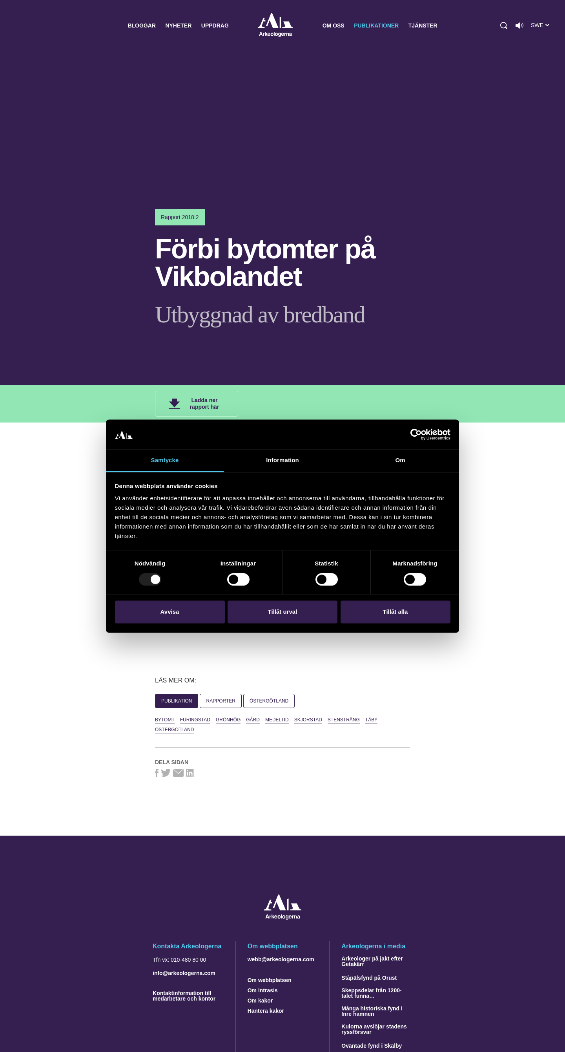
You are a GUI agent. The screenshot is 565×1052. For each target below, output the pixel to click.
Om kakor (260, 1000)
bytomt (165, 720)
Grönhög (228, 720)
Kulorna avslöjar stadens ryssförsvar (374, 1029)
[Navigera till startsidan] (282, 917)
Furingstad (195, 720)
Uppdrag (215, 25)
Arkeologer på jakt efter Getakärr (372, 961)
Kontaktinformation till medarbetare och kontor (184, 995)
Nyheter (178, 25)
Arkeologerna (275, 25)
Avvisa (169, 612)
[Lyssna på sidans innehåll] (519, 25)
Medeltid (277, 720)
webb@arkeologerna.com (281, 959)
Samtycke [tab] (165, 460)
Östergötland (269, 701)
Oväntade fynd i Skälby (371, 1045)
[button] (504, 25)
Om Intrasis (263, 990)
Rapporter (220, 701)
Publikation (176, 701)
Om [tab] (400, 460)
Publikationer (376, 25)
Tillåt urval (282, 612)
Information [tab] (282, 460)
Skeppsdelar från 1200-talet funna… (371, 993)
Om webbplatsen (270, 980)
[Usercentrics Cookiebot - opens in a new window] (416, 434)
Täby (371, 720)
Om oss (333, 25)
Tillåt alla (395, 612)
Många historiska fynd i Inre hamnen (372, 1011)
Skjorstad (308, 720)
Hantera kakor (266, 1011)
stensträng (344, 720)
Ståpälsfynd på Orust (369, 978)
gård (253, 720)
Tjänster (422, 25)
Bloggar (142, 25)
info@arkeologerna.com (184, 973)
